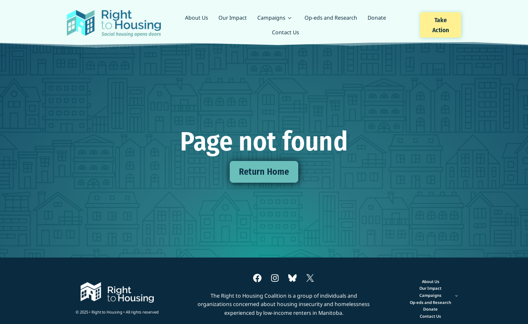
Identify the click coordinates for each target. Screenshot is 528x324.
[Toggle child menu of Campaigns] (430, 295)
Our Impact (232, 17)
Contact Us (285, 32)
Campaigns (271, 17)
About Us (196, 17)
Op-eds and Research (331, 17)
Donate (377, 17)
